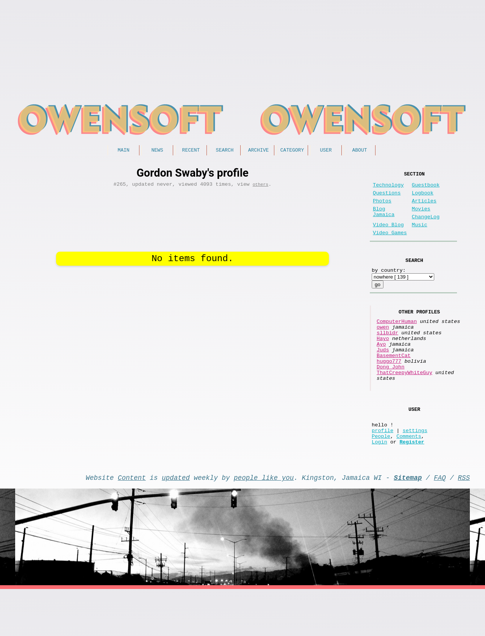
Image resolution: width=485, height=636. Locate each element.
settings (415, 471)
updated (176, 522)
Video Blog (388, 235)
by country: (389, 285)
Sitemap (408, 522)
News (157, 150)
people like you (264, 522)
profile (382, 471)
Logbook (422, 197)
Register (411, 485)
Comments (408, 478)
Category (292, 150)
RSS (464, 522)
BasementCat (394, 382)
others (261, 187)
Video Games (390, 245)
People (381, 478)
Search (225, 150)
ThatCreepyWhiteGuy (404, 404)
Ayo (381, 368)
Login (379, 485)
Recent (191, 150)
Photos (382, 207)
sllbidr (387, 353)
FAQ (440, 522)
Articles (424, 207)
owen (383, 346)
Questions (387, 197)
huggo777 (389, 389)
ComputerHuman (397, 339)
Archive (258, 150)
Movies (421, 216)
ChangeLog (426, 226)
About (359, 150)
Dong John (390, 397)
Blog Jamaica (383, 220)
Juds (383, 375)
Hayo (383, 361)
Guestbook (426, 188)
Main (123, 150)
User (326, 150)
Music (419, 235)
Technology (388, 188)
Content (132, 522)
